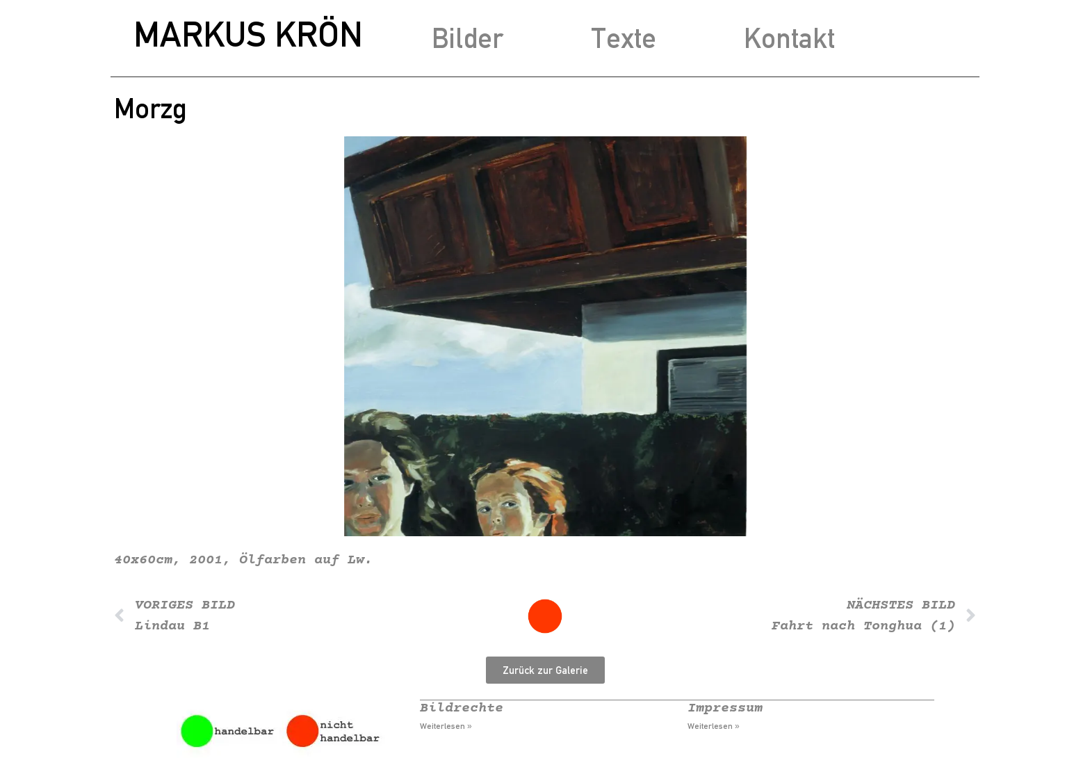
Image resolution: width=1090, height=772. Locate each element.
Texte (623, 38)
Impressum (725, 708)
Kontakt (789, 38)
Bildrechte (461, 708)
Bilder (467, 38)
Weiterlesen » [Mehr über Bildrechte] (446, 726)
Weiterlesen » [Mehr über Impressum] (714, 726)
